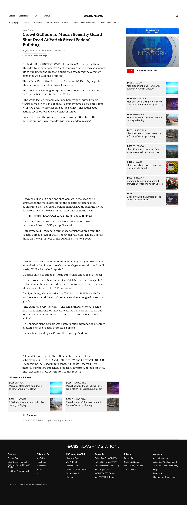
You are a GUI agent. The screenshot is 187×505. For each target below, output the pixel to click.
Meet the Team (72, 458)
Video (75, 23)
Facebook (41, 462)
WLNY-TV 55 (71, 462)
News (27, 23)
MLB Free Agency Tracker (19, 471)
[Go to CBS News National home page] (93, 16)
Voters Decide (52, 23)
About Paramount (161, 458)
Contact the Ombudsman (164, 477)
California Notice (131, 462)
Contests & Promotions (76, 470)
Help (155, 470)
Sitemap (69, 477)
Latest (12, 16)
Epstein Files (13, 458)
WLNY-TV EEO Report (105, 477)
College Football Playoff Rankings (18, 466)
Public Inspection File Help (107, 466)
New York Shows (89, 23)
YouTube (41, 458)
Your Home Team (108, 23)
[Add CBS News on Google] (35, 55)
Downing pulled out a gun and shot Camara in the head (55, 199)
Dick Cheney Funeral (17, 462)
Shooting (32, 415)
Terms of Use (130, 470)
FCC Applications (103, 470)
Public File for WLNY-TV (106, 462)
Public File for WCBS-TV (106, 458)
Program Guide (72, 466)
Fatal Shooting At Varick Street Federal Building (63, 216)
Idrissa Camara (61, 85)
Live (37, 16)
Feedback (157, 473)
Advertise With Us (74, 473)
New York (13, 23)
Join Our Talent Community (165, 466)
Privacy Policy (130, 458)
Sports (66, 23)
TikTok (40, 470)
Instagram (41, 466)
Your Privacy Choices (133, 466)
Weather (38, 23)
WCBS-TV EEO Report (105, 473)
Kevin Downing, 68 (69, 117)
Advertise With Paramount (165, 462)
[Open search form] (177, 16)
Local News (25, 16)
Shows (47, 16)
